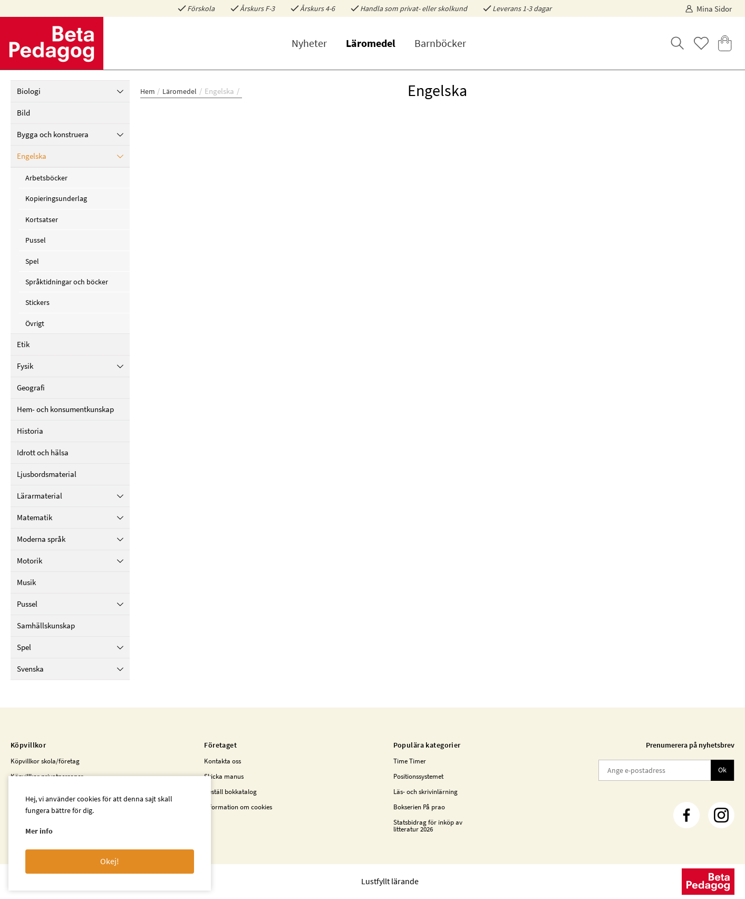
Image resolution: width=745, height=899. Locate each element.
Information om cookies (238, 806)
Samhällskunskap (46, 625)
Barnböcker (440, 43)
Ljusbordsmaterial (46, 474)
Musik (26, 582)
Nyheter (309, 43)
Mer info (39, 831)
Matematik (70, 517)
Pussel (35, 240)
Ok (722, 769)
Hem (147, 91)
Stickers (37, 302)
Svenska (70, 669)
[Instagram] (721, 815)
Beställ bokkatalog (230, 791)
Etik (23, 344)
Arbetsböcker (46, 178)
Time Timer (409, 761)
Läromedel (370, 43)
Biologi (70, 91)
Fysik (70, 366)
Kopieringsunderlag (56, 198)
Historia (30, 431)
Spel (32, 261)
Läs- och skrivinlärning (425, 791)
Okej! (109, 861)
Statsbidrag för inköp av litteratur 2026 (427, 826)
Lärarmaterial (70, 496)
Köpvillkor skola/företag (45, 761)
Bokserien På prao (419, 806)
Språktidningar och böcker (66, 281)
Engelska (70, 156)
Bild (23, 113)
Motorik (70, 561)
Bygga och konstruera (70, 134)
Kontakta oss (222, 761)
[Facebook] (686, 815)
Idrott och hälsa (43, 452)
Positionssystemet (418, 776)
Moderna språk (70, 539)
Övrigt (34, 323)
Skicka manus (224, 776)
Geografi (31, 387)
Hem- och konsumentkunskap (65, 409)
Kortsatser (41, 219)
